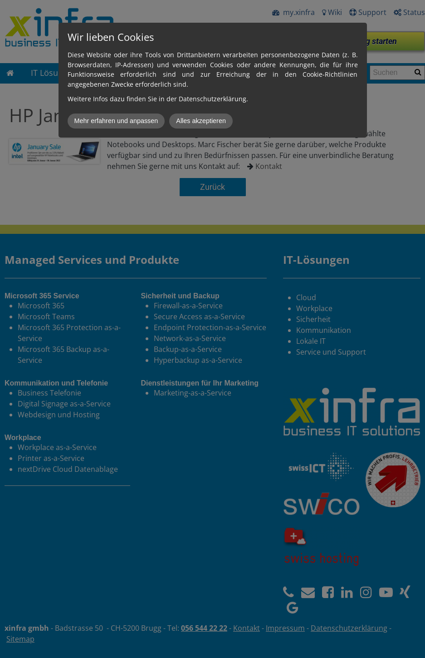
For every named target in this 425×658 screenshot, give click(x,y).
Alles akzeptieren (201, 120)
